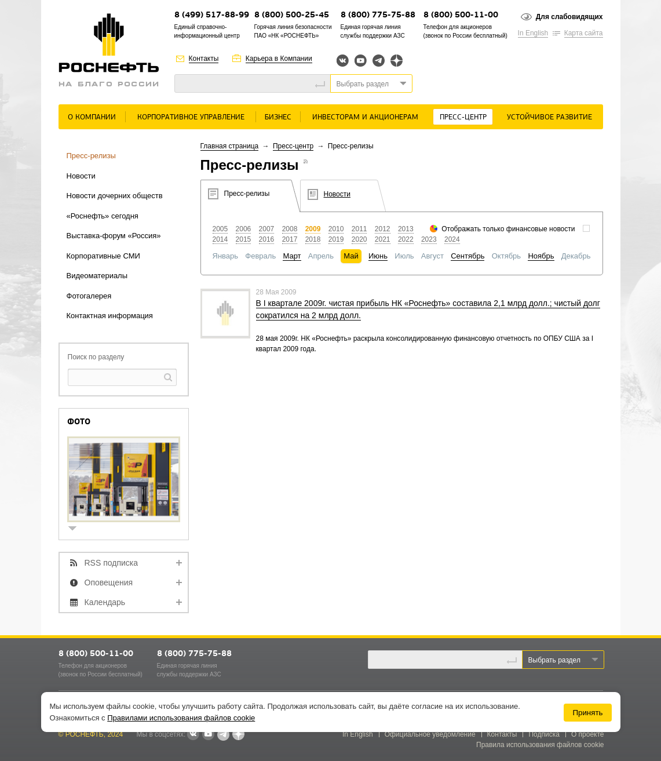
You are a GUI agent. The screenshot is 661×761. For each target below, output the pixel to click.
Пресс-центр (463, 117)
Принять (587, 712)
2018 (313, 239)
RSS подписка (111, 562)
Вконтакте (343, 60)
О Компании (92, 117)
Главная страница (229, 146)
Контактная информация (110, 315)
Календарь (105, 602)
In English (533, 33)
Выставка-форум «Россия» (114, 235)
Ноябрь (541, 256)
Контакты (204, 58)
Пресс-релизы (91, 155)
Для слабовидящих (569, 17)
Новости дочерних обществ (115, 195)
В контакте (192, 735)
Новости (81, 176)
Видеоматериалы (97, 275)
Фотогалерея (89, 296)
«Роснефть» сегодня (102, 216)
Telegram (379, 60)
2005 (220, 229)
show (77, 529)
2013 (406, 229)
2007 (267, 229)
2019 (336, 239)
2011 (359, 229)
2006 (243, 229)
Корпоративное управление (190, 117)
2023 (429, 239)
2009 (313, 229)
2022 (406, 239)
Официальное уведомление (430, 734)
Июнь (378, 256)
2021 (382, 239)
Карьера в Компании (279, 58)
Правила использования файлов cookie (540, 745)
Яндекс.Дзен (396, 60)
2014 (220, 239)
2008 (290, 229)
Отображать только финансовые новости (508, 229)
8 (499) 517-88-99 (211, 15)
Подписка (543, 734)
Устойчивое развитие (549, 117)
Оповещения (109, 582)
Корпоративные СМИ (103, 256)
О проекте (587, 734)
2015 (243, 239)
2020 (359, 239)
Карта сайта (583, 33)
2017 (290, 239)
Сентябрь (467, 256)
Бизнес (278, 117)
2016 (267, 239)
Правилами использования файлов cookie (181, 717)
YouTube (361, 60)
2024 (452, 239)
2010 (336, 229)
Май (351, 256)
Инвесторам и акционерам (365, 117)
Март (292, 256)
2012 (382, 229)
